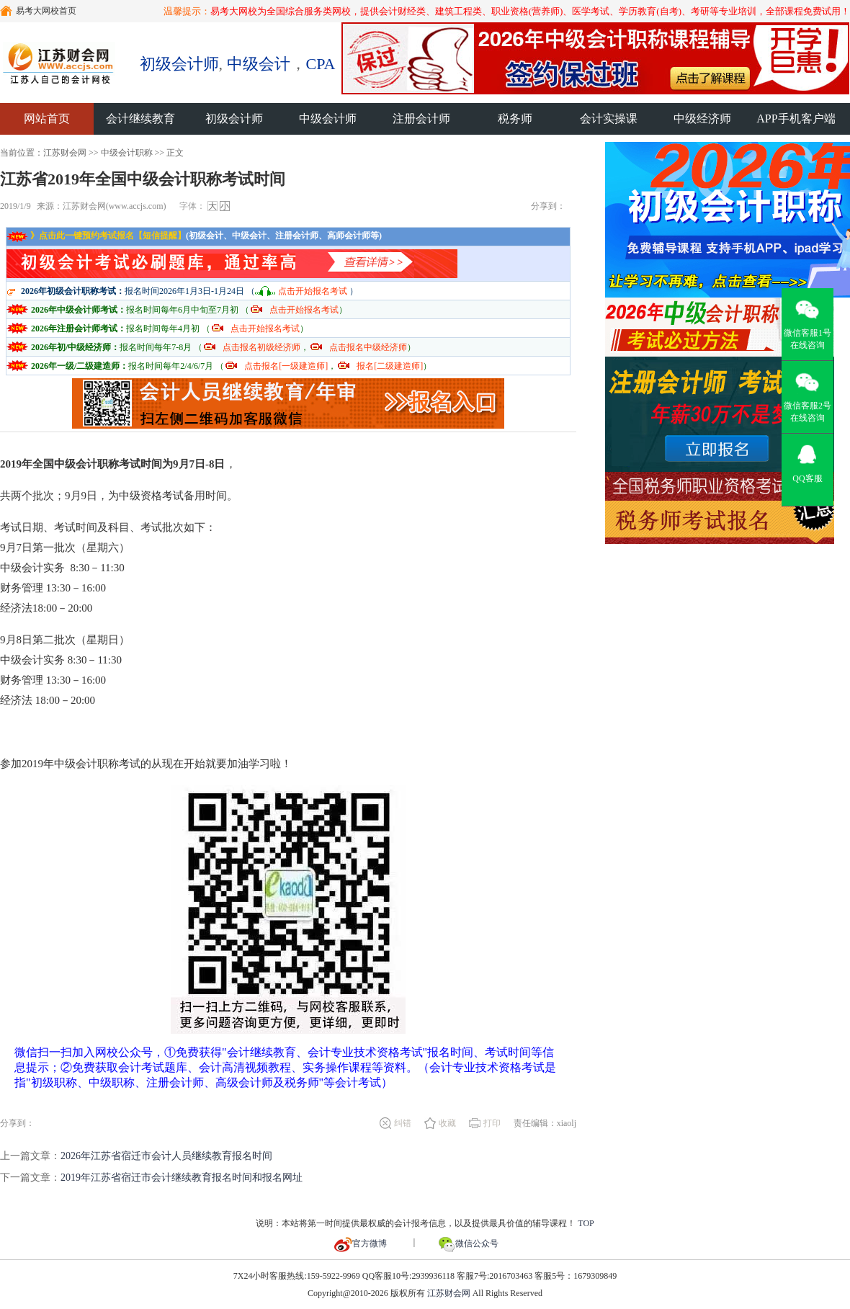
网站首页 (47, 118)
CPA (321, 64)
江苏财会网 (64, 153)
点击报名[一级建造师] (286, 366)
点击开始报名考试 (312, 291)
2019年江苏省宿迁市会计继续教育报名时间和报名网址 (182, 1177)
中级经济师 (702, 118)
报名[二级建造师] (390, 366)
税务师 (515, 118)
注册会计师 (421, 118)
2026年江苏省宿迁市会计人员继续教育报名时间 (166, 1156)
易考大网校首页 (38, 11)
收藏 (447, 1123)
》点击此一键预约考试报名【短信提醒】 (96, 236)
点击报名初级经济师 (261, 347)
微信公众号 (468, 1243)
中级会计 (258, 64)
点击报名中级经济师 (368, 347)
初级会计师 (179, 64)
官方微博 (360, 1243)
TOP (586, 1223)
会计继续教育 (140, 118)
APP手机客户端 (795, 118)
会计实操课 (609, 118)
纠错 (402, 1123)
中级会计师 (328, 118)
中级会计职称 (127, 153)
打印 (492, 1123)
